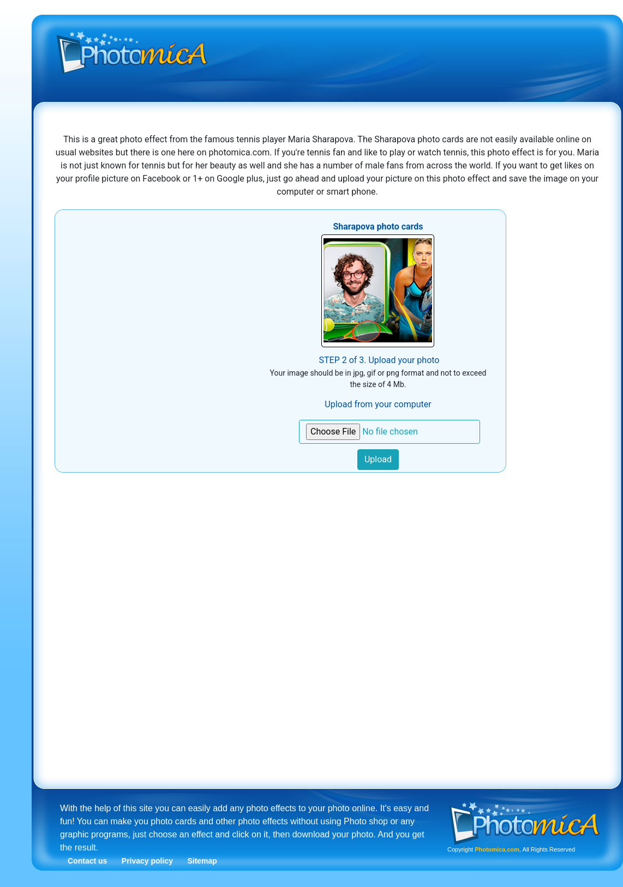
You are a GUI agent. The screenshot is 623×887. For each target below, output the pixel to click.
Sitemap (202, 860)
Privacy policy (147, 860)
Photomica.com (497, 849)
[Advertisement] (332, 99)
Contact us (87, 860)
